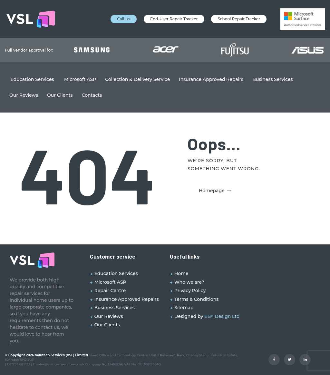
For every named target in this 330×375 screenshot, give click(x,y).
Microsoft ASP (110, 282)
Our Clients (107, 325)
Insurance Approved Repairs (126, 299)
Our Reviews (108, 316)
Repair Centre (110, 290)
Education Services (116, 273)
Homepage (212, 190)
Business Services (114, 308)
